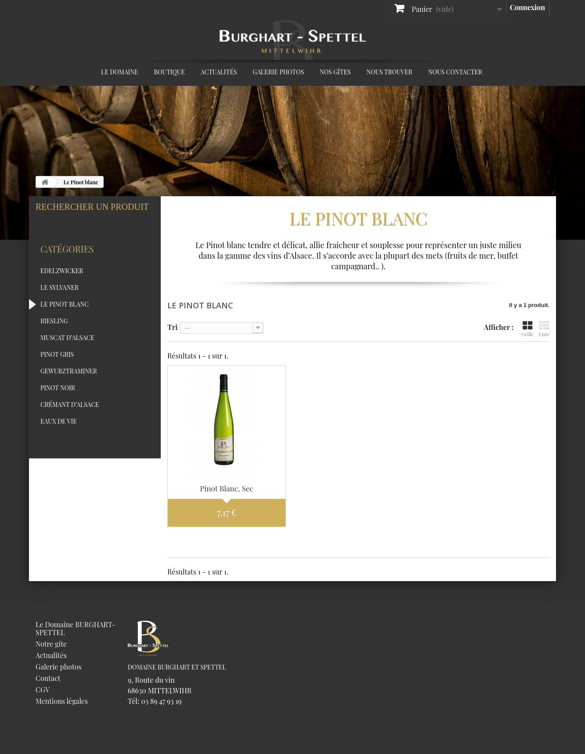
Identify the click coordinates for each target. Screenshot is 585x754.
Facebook (498, 73)
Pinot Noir (57, 402)
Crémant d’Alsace (69, 419)
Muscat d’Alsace (67, 352)
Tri (172, 326)
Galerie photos (278, 72)
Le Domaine (119, 72)
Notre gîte (51, 643)
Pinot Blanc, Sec (226, 488)
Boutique (169, 72)
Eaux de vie (58, 436)
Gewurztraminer (68, 385)
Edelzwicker (61, 285)
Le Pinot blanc (64, 319)
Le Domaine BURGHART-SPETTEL (76, 628)
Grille (527, 328)
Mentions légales (62, 701)
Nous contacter (455, 72)
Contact (48, 678)
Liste (544, 328)
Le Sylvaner (59, 302)
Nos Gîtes (335, 72)
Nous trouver (389, 72)
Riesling (54, 335)
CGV (43, 689)
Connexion (527, 7)
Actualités (219, 72)
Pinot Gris (57, 369)
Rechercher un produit (92, 207)
